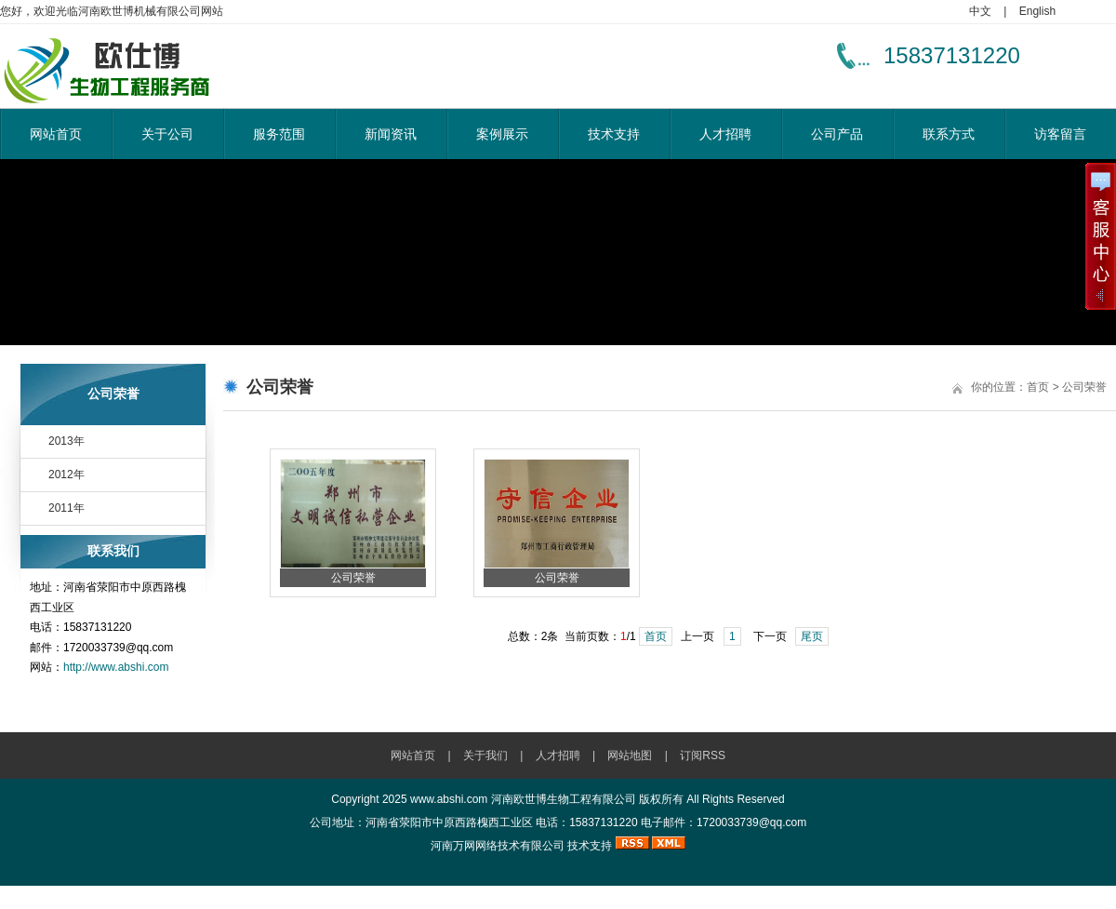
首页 (655, 636)
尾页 (812, 636)
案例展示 (502, 134)
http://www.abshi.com (115, 667)
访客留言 (1060, 134)
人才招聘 (725, 134)
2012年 (66, 474)
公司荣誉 (353, 577)
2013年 (66, 441)
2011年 (66, 508)
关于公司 (167, 134)
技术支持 (614, 134)
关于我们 (485, 755)
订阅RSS (702, 755)
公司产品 (837, 134)
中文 (980, 11)
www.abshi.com (448, 799)
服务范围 (279, 134)
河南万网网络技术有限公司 (498, 845)
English (1037, 11)
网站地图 (629, 755)
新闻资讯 (391, 134)
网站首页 (56, 134)
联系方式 (949, 134)
